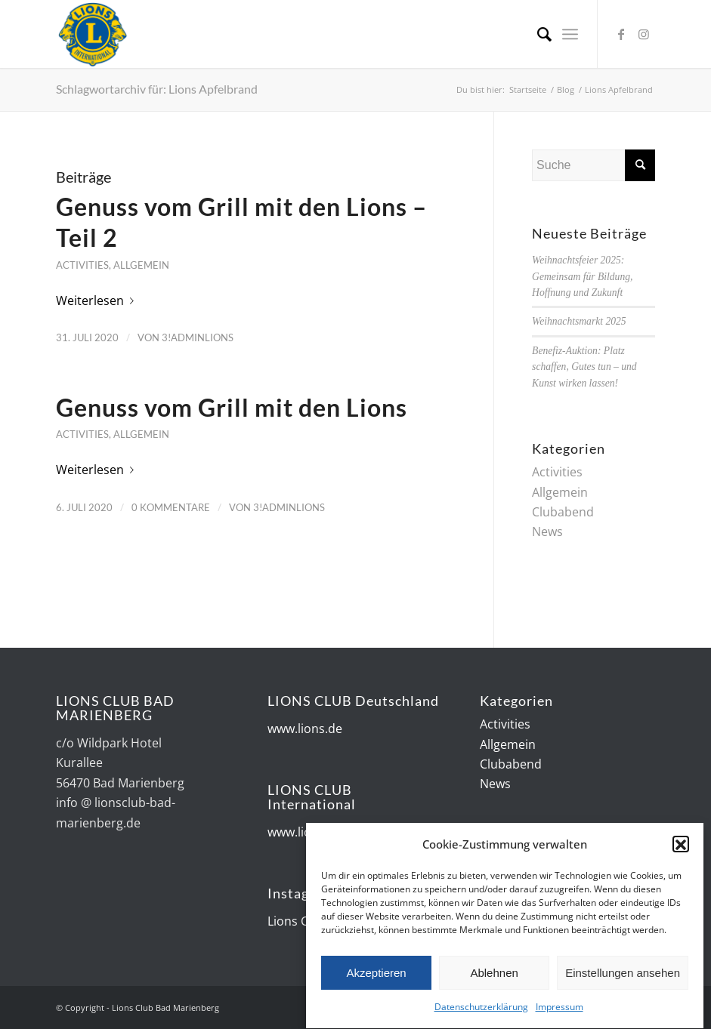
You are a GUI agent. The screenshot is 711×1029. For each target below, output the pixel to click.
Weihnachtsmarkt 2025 (579, 321)
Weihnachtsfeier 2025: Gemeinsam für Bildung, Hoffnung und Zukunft (582, 276)
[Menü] (570, 34)
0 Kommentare (170, 507)
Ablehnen (494, 975)
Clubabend (563, 512)
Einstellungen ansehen (622, 975)
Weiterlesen (98, 300)
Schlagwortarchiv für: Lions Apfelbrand (157, 89)
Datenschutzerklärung (481, 1009)
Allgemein (141, 265)
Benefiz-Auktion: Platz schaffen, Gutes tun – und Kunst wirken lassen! (584, 367)
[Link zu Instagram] (643, 34)
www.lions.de (304, 728)
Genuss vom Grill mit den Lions (231, 407)
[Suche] (537, 34)
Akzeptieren (376, 975)
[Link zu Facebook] (621, 34)
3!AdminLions (197, 337)
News (547, 531)
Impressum (559, 1009)
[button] (680, 847)
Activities (82, 265)
